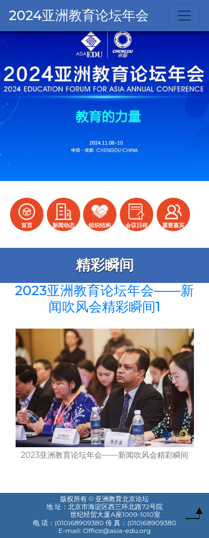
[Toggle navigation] (184, 15)
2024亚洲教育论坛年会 (79, 15)
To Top (194, 516)
